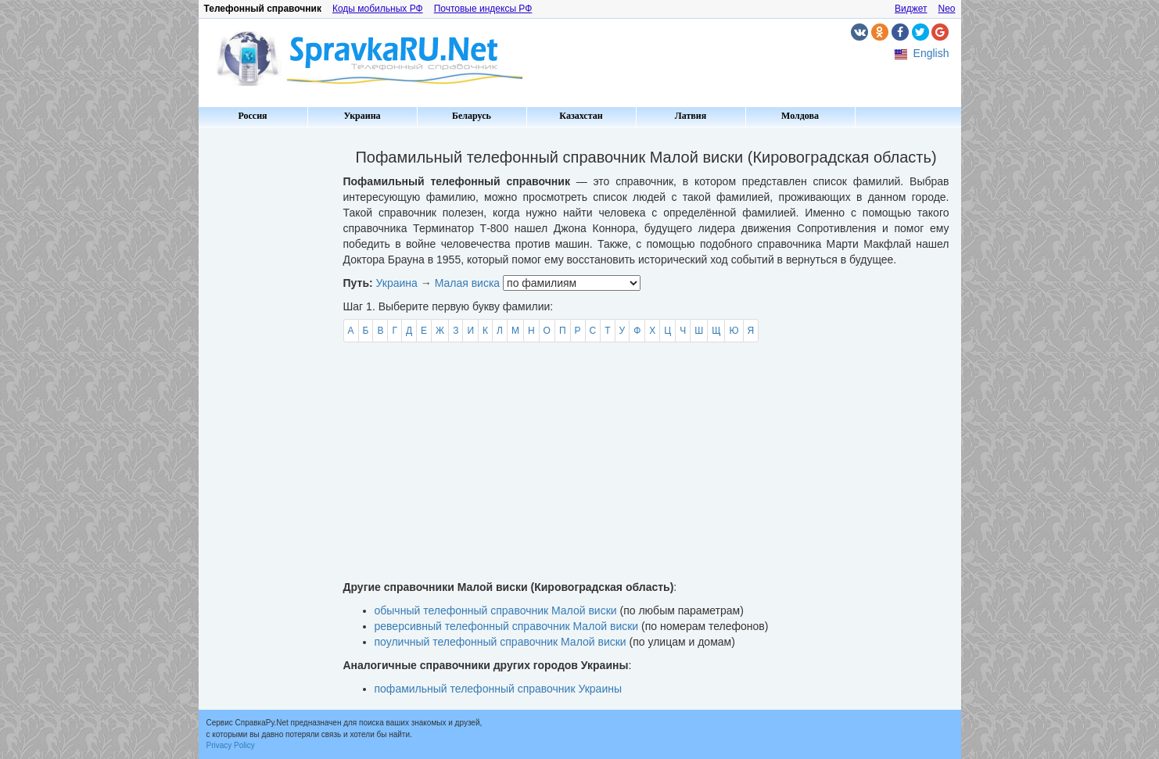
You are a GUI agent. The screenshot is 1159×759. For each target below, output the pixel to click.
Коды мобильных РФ (377, 8)
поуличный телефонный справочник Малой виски (500, 641)
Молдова (800, 115)
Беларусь (471, 115)
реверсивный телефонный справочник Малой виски (507, 626)
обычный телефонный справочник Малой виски (496, 610)
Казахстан (580, 115)
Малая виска (468, 283)
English (931, 53)
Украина (361, 115)
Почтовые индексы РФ (483, 8)
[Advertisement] (265, 367)
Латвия (690, 115)
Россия (252, 115)
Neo (946, 8)
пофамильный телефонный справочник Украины (499, 688)
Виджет (911, 8)
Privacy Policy (230, 745)
